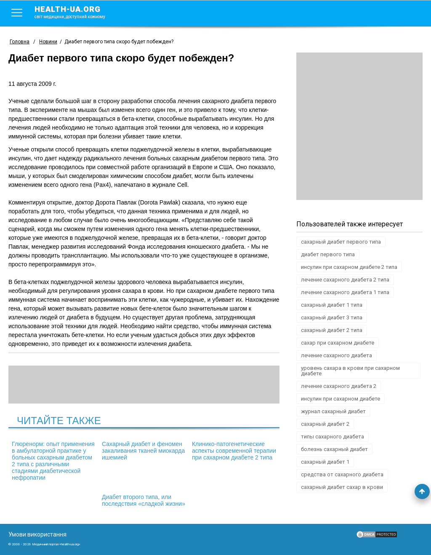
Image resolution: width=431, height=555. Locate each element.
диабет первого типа (328, 254)
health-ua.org (77, 12)
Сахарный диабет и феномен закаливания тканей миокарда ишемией (143, 451)
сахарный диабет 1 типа (331, 305)
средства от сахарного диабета (342, 474)
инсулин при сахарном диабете (340, 399)
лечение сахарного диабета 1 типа (345, 292)
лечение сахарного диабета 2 (338, 386)
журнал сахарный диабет (333, 411)
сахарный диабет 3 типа (331, 317)
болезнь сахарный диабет (334, 449)
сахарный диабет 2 (325, 424)
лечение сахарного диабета (336, 355)
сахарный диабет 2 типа (331, 330)
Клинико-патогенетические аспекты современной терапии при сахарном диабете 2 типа (234, 451)
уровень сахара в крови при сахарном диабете (350, 371)
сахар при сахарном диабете (337, 343)
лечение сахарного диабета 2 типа (345, 279)
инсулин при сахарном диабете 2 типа (349, 267)
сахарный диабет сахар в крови (342, 487)
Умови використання (37, 534)
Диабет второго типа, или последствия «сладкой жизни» (143, 500)
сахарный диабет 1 (325, 462)
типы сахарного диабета (332, 436)
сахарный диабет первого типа (341, 242)
